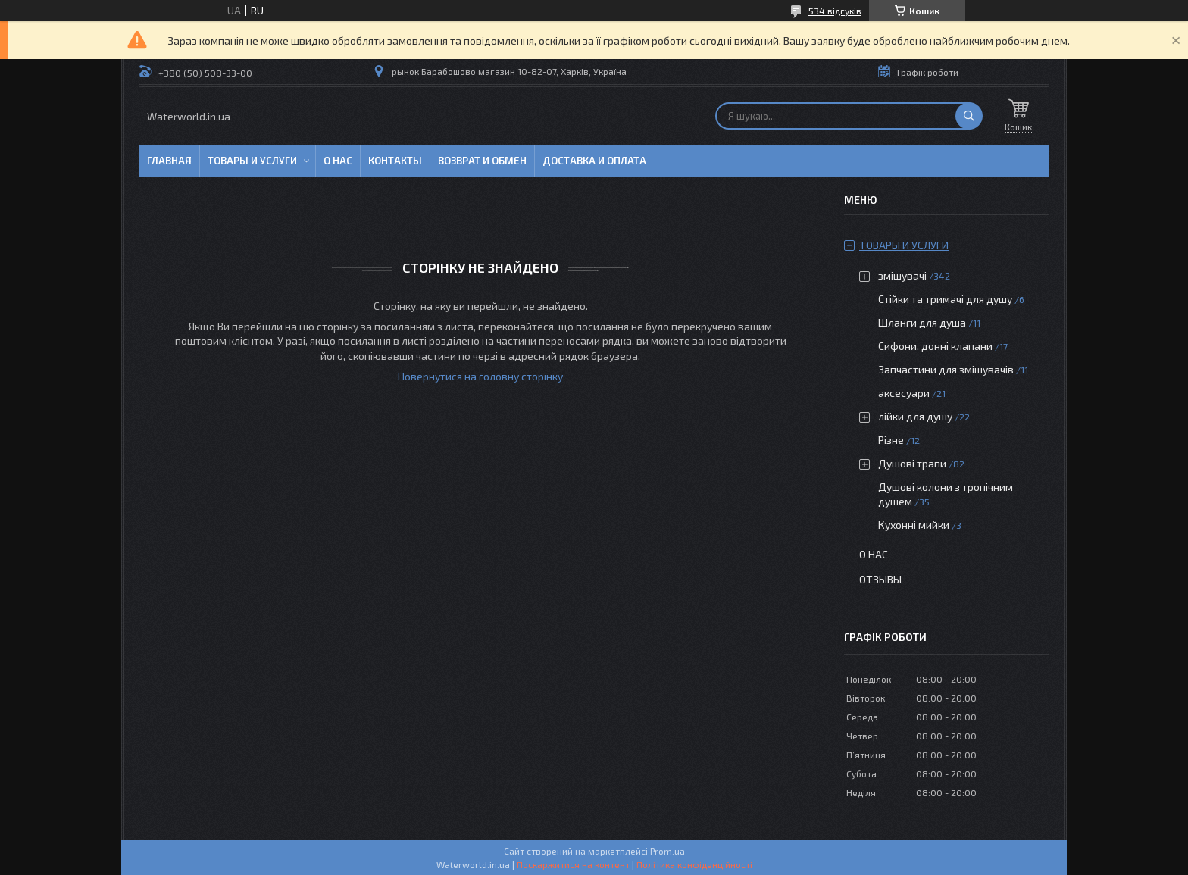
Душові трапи (912, 463)
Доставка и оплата (594, 161)
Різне (891, 439)
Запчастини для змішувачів (946, 369)
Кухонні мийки (913, 524)
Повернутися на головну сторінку (480, 376)
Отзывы (880, 579)
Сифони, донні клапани (935, 345)
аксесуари (904, 392)
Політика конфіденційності (694, 864)
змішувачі (902, 275)
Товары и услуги (252, 161)
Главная (169, 161)
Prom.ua (667, 850)
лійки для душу (915, 416)
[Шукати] (969, 116)
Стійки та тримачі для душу (945, 298)
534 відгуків (834, 10)
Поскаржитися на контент (573, 864)
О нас (338, 161)
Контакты (395, 161)
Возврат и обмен (482, 161)
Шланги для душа (922, 322)
